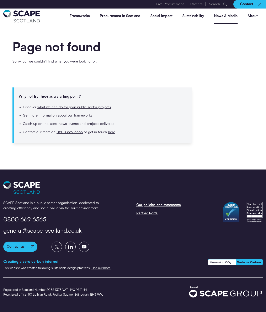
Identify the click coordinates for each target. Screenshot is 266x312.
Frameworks (80, 16)
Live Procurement (170, 4)
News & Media (226, 16)
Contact (250, 4)
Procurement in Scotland (120, 16)
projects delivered (101, 123)
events (74, 123)
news (63, 123)
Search (214, 4)
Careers (196, 4)
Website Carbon (249, 262)
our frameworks (80, 115)
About (253, 16)
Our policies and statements (158, 205)
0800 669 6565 (70, 132)
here (111, 132)
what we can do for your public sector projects (74, 107)
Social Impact (161, 16)
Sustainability (193, 16)
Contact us (20, 246)
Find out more (101, 268)
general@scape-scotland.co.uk (42, 231)
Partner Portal (147, 213)
